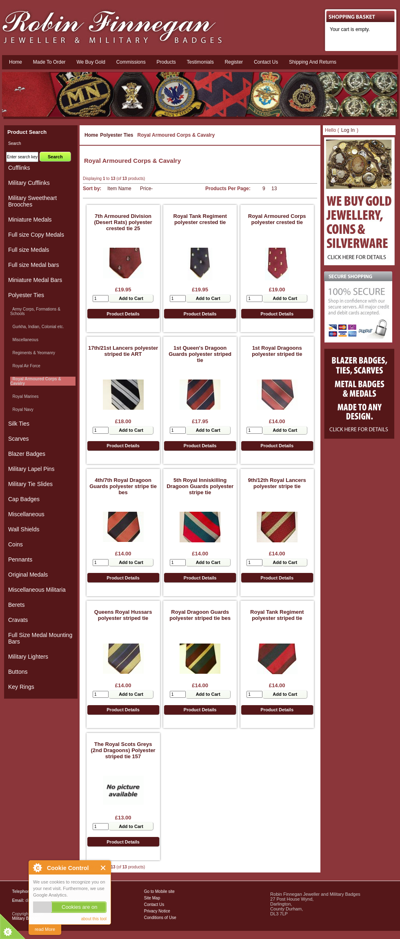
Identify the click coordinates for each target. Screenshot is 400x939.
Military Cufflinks (29, 183)
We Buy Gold (90, 62)
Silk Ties (18, 423)
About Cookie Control (37, 868)
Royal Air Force (25, 366)
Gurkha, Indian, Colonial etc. (37, 326)
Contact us (266, 62)
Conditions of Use (160, 917)
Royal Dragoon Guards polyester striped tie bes (200, 615)
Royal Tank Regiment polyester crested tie (200, 219)
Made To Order (49, 62)
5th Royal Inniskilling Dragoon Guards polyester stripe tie (200, 486)
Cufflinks (19, 167)
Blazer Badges (26, 454)
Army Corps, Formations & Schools (35, 311)
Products (166, 62)
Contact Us (154, 904)
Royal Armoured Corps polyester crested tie (277, 219)
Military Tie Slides (30, 484)
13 (274, 188)
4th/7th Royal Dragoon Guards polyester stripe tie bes (123, 486)
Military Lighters (28, 656)
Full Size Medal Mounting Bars (40, 638)
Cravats (18, 620)
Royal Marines (24, 396)
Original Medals (28, 574)
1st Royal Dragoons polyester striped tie (277, 351)
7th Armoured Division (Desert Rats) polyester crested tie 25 (123, 222)
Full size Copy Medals (36, 234)
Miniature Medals (30, 219)
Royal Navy (21, 409)
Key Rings (21, 687)
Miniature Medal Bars (35, 280)
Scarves (18, 438)
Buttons (17, 671)
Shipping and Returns (312, 62)
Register (233, 62)
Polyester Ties (116, 135)
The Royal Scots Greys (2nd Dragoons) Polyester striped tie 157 (123, 750)
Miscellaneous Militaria (37, 589)
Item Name (119, 188)
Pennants (20, 559)
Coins (15, 544)
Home (15, 62)
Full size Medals (28, 249)
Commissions (131, 62)
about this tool (94, 919)
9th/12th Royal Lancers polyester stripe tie (277, 483)
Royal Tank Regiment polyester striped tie (277, 615)
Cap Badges (24, 499)
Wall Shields (24, 529)
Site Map (152, 898)
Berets (16, 605)
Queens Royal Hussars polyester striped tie (123, 615)
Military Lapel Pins (31, 469)
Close (103, 867)
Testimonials (200, 62)
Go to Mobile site (159, 891)
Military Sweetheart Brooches (32, 201)
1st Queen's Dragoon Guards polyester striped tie (200, 354)
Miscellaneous (24, 339)
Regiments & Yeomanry (32, 353)
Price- (146, 188)
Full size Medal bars (33, 265)
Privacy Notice (157, 911)
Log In (348, 130)
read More (45, 929)
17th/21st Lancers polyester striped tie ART (123, 351)
